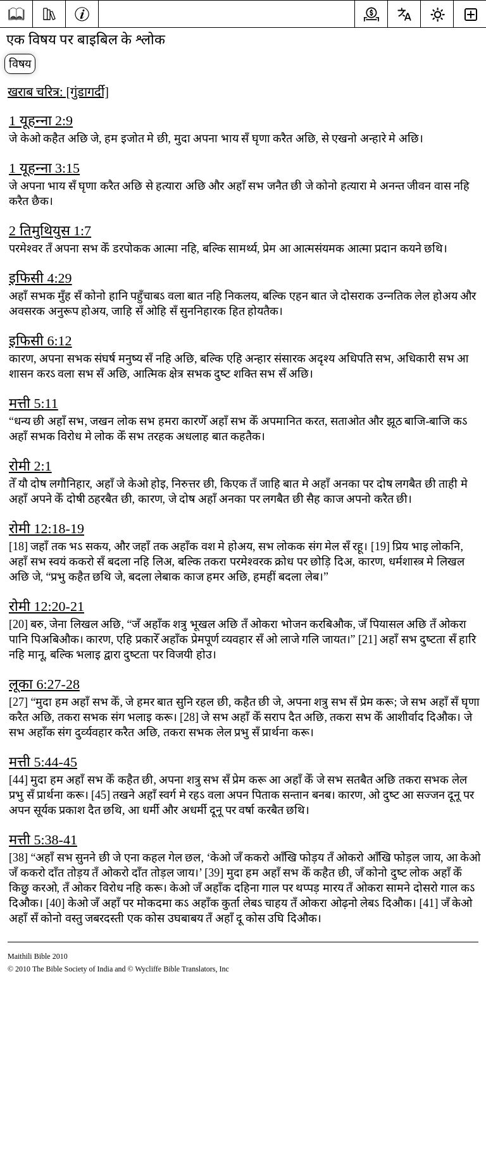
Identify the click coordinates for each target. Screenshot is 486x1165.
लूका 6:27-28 (44, 684)
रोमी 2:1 (30, 466)
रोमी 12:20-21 (46, 606)
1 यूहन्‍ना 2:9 (41, 120)
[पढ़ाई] (49, 12)
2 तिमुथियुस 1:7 (50, 230)
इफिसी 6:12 (40, 340)
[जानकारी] (82, 12)
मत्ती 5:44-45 (43, 762)
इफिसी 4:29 (40, 278)
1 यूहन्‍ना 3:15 (44, 168)
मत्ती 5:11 (33, 403)
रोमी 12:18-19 (46, 528)
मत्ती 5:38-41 (43, 840)
